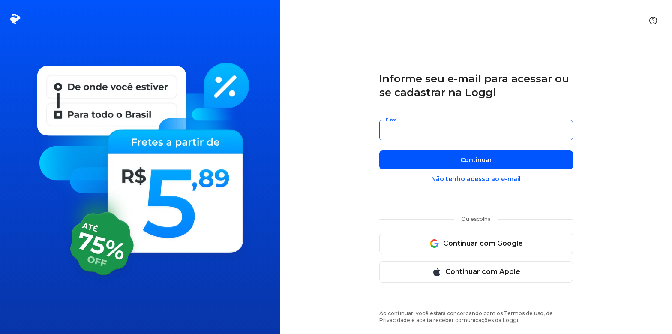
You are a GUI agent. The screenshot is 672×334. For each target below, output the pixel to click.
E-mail (392, 119)
